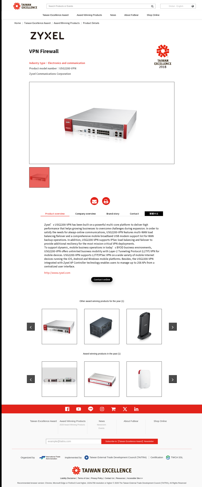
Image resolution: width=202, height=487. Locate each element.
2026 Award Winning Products (72, 425)
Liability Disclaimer (68, 478)
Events (101, 428)
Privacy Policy (97, 478)
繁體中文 (153, 213)
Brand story (113, 213)
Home (17, 23)
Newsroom (101, 425)
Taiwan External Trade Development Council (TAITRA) (115, 457)
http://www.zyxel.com (57, 273)
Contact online (102, 279)
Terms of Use (83, 478)
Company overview (85, 213)
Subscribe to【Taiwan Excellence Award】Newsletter (129, 441)
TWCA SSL (174, 457)
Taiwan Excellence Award (55, 15)
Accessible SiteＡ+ (135, 478)
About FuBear (131, 15)
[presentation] (31, 327)
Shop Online (153, 15)
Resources (120, 478)
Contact (134, 213)
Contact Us (109, 478)
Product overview (55, 213)
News (113, 15)
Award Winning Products (89, 15)
